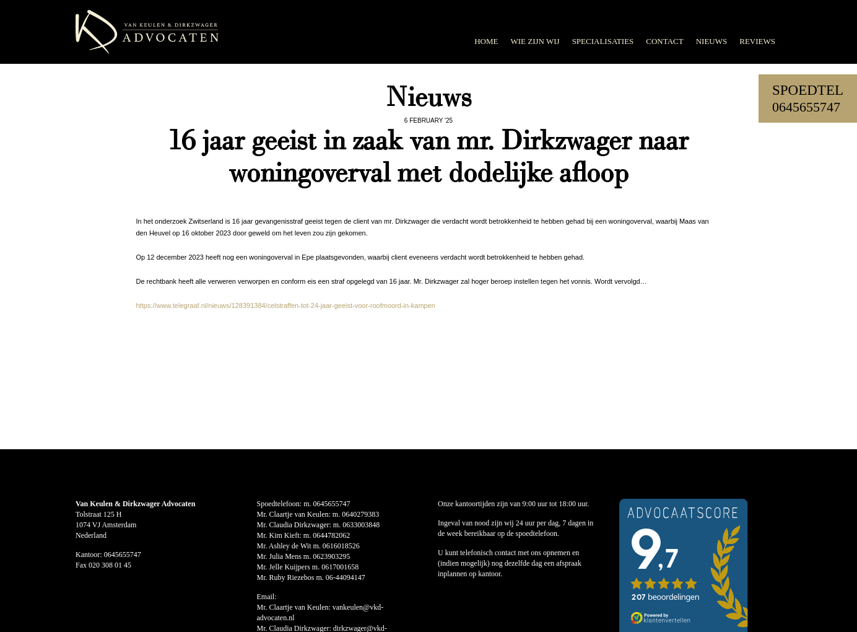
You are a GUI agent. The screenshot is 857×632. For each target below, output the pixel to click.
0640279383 (360, 514)
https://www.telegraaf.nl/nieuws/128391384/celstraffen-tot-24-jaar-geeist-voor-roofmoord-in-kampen (285, 305)
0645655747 (806, 107)
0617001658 (340, 567)
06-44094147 (345, 577)
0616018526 (341, 546)
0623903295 (331, 556)
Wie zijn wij (534, 41)
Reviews (757, 41)
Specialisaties (603, 41)
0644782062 (331, 535)
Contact (664, 41)
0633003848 (361, 524)
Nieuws (712, 41)
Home (486, 41)
